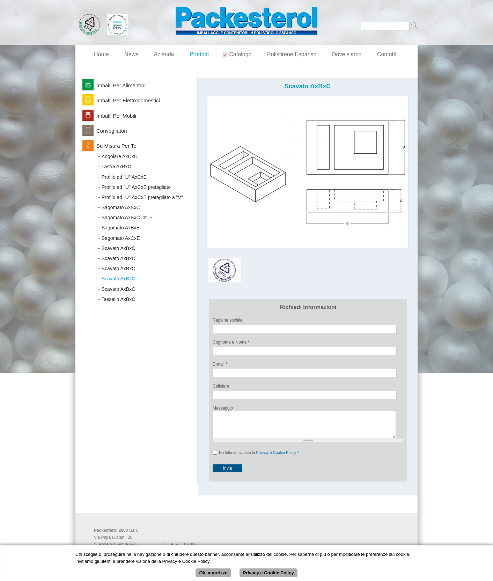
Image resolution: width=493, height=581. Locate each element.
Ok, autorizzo (213, 572)
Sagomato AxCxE (121, 238)
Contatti (386, 54)
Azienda (164, 54)
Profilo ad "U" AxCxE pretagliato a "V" (142, 197)
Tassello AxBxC (118, 299)
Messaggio (223, 408)
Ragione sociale (227, 320)
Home (101, 54)
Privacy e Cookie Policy (276, 458)
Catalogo (240, 54)
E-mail (220, 364)
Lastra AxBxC (116, 166)
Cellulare (221, 386)
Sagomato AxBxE (121, 227)
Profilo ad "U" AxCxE (124, 177)
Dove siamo (346, 54)
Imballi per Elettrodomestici (128, 100)
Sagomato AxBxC (121, 207)
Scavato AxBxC (118, 248)
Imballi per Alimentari (121, 85)
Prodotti (199, 54)
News (131, 54)
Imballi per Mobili (116, 116)
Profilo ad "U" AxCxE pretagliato (136, 187)
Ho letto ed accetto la (259, 458)
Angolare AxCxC (120, 156)
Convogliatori (111, 131)
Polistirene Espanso (291, 54)
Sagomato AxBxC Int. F (127, 217)
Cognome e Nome (231, 342)
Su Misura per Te (116, 146)
